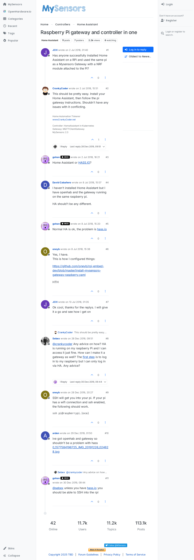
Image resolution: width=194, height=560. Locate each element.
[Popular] (18, 40)
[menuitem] (176, 4)
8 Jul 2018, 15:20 (90, 223)
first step (89, 357)
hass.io (102, 229)
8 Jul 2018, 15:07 (92, 182)
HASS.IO (84, 162)
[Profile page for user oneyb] (45, 251)
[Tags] (18, 33)
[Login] (176, 4)
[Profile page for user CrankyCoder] (45, 91)
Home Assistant (49, 40)
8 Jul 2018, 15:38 (80, 249)
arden (55, 433)
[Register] (176, 20)
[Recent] (18, 26)
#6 (107, 249)
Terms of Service (136, 554)
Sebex (56, 338)
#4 (107, 182)
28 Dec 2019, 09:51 (82, 338)
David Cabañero (61, 182)
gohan (56, 157)
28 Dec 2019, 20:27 (82, 392)
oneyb (56, 249)
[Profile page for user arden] (45, 435)
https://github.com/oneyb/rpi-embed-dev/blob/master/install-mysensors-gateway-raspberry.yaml (78, 270)
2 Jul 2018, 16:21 (90, 157)
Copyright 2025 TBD (60, 554)
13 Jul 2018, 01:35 (79, 301)
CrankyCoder (60, 88)
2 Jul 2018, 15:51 (89, 88)
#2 (107, 88)
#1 (107, 50)
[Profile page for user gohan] (45, 159)
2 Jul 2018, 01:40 (78, 50)
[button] (18, 548)
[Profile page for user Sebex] (45, 341)
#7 (107, 301)
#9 (107, 392)
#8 (107, 338)
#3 (107, 157)
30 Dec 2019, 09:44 (74, 482)
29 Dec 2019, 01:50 (81, 433)
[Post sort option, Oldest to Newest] (138, 56)
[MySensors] (18, 4)
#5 (107, 223)
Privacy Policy (112, 554)
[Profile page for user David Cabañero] (45, 185)
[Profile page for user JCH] (45, 52)
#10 (107, 433)
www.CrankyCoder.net (64, 119)
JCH (55, 50)
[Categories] (18, 19)
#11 (107, 478)
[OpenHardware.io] (18, 11)
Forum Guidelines (88, 554)
